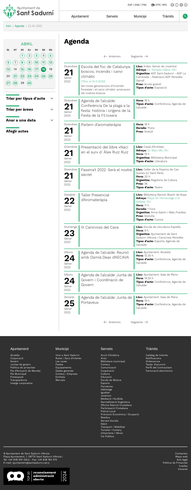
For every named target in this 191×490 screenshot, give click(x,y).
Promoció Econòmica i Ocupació (120, 414)
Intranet (183, 469)
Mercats (60, 380)
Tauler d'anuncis (155, 364)
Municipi (140, 16)
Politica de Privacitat (175, 463)
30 (29, 83)
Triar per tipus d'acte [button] (30, 99)
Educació (106, 377)
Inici (8, 26)
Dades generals (64, 371)
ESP (130, 5)
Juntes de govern (20, 364)
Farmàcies (107, 386)
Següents (139, 56)
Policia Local (108, 411)
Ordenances (153, 361)
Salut (104, 424)
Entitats (60, 377)
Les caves (61, 361)
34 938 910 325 (18, 460)
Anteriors (112, 56)
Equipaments (63, 367)
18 (43, 69)
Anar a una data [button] (30, 120)
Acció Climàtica (110, 355)
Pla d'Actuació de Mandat (25, 371)
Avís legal (182, 460)
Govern (14, 361)
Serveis (112, 16)
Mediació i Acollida (112, 399)
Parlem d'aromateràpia (101, 125)
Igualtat (105, 393)
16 (29, 69)
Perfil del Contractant (159, 367)
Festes (59, 364)
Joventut (106, 396)
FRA (144, 5)
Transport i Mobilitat (113, 427)
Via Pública (107, 436)
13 (8, 69)
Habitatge (106, 389)
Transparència (18, 380)
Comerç (105, 364)
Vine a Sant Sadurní (67, 355)
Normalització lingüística (115, 402)
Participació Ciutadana (114, 408)
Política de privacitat (22, 367)
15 (22, 69)
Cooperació (107, 371)
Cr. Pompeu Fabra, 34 (161, 70)
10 (36, 62)
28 (15, 83)
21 (15, 76)
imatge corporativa (21, 383)
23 (29, 76)
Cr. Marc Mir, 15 (157, 150)
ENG (137, 5)
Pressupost (16, 377)
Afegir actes (17, 131)
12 (50, 62)
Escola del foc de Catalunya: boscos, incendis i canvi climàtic (106, 72)
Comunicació (108, 367)
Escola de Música (111, 380)
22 (22, 76)
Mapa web (181, 457)
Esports (105, 383)
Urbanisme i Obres (112, 433)
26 (50, 76)
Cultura (105, 374)
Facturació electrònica (159, 371)
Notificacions (153, 358)
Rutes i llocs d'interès (68, 358)
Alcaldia (15, 355)
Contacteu (181, 453)
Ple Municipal (18, 374)
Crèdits (183, 466)
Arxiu (104, 358)
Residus (105, 417)
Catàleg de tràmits (157, 355)
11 (43, 62)
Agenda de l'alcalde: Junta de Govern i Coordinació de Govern (106, 280)
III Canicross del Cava (100, 227)
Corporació (16, 358)
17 (36, 69)
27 (8, 83)
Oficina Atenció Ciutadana (116, 405)
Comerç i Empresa (66, 374)
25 (43, 76)
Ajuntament (80, 16)
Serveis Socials (109, 421)
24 (36, 76)
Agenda (19, 26)
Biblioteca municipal (113, 361)
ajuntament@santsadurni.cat (30, 463)
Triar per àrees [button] (30, 110)
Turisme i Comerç (111, 430)
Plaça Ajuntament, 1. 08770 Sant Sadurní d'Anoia (32, 457)
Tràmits (168, 16)
